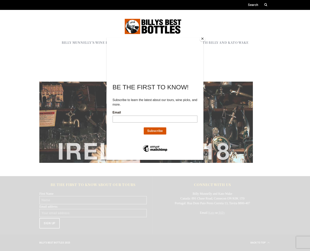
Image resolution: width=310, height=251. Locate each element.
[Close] (202, 39)
